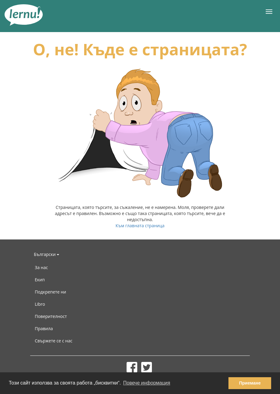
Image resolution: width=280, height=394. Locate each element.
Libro (40, 304)
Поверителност (51, 316)
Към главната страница (140, 225)
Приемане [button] (250, 383)
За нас (41, 267)
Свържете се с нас (53, 341)
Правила (44, 328)
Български (46, 254)
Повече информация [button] (146, 382)
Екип (40, 280)
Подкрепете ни (50, 292)
